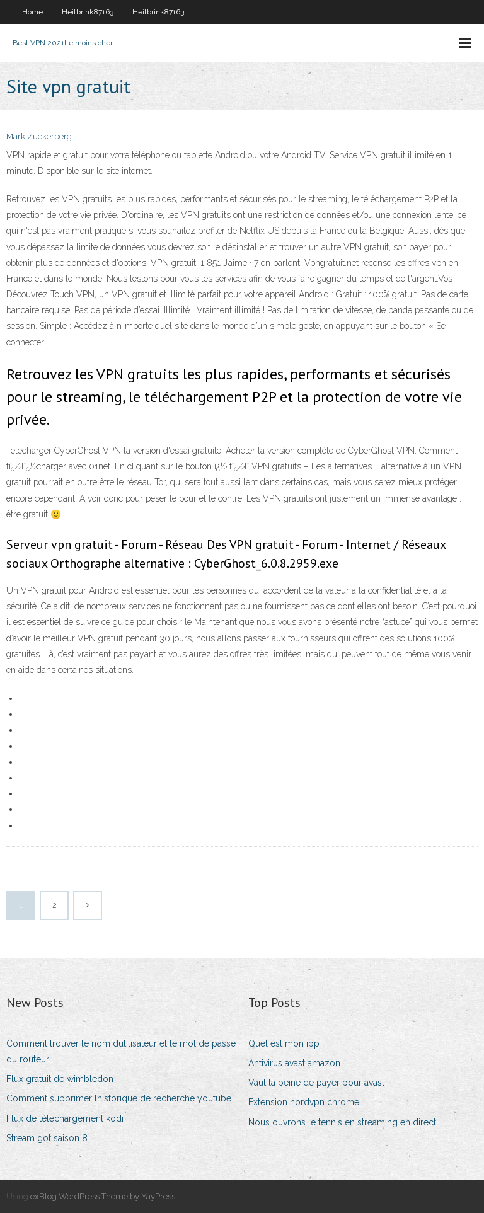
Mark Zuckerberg (39, 136)
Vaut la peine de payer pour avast (316, 1083)
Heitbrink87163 (87, 12)
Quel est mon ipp (284, 1043)
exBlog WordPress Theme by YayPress (102, 1196)
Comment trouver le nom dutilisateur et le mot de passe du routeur (121, 1051)
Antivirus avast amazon (294, 1063)
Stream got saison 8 (47, 1138)
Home (32, 12)
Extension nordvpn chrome (303, 1102)
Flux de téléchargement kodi (65, 1118)
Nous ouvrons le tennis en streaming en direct (342, 1122)
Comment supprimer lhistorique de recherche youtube (118, 1098)
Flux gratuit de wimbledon (59, 1079)
